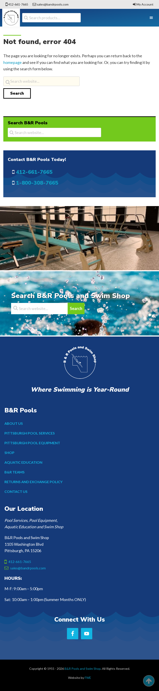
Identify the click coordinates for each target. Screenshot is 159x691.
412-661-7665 (18, 4)
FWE (88, 678)
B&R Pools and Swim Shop (83, 668)
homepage (12, 62)
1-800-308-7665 (37, 182)
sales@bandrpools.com (53, 4)
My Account (145, 4)
